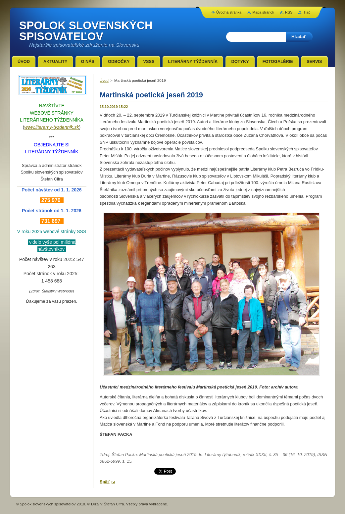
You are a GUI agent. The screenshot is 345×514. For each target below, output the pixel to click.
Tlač (306, 12)
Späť (105, 481)
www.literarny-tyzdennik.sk (52, 127)
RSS (288, 12)
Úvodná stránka (228, 12)
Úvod (104, 80)
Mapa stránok (263, 12)
